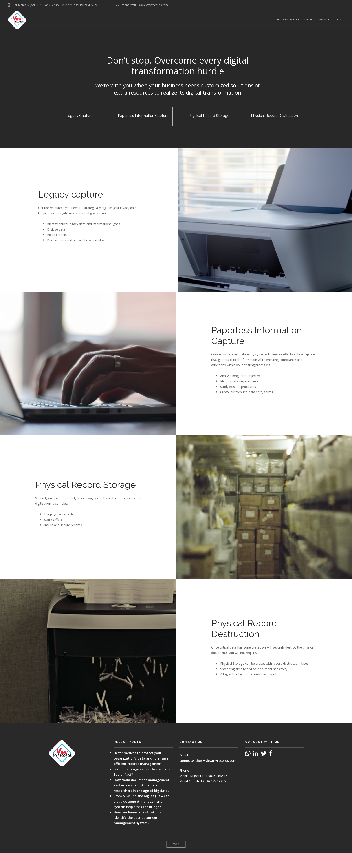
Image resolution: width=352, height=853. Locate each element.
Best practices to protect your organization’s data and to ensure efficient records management (141, 758)
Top (176, 844)
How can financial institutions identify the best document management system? (137, 817)
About (324, 20)
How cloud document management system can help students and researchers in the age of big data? (141, 785)
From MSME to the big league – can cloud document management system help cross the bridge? (141, 801)
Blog (341, 20)
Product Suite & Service (288, 20)
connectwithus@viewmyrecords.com (207, 760)
